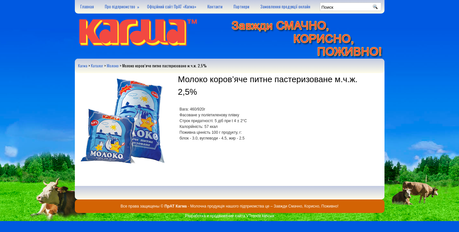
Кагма (82, 65)
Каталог (97, 65)
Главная (87, 6)
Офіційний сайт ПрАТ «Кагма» (171, 6)
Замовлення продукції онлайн (285, 6)
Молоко (113, 65)
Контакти (215, 6)
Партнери (241, 6)
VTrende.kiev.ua (260, 216)
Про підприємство (123, 5)
